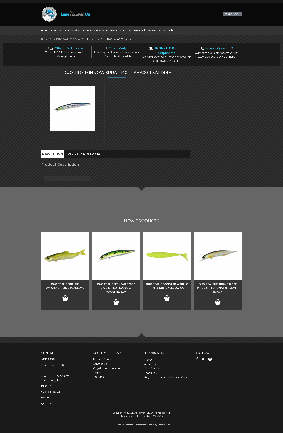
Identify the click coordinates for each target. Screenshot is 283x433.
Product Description (60, 164)
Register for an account (108, 368)
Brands (87, 30)
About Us (56, 30)
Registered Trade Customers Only (165, 377)
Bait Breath (117, 30)
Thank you (150, 373)
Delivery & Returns (84, 153)
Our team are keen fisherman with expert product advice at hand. (217, 52)
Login (96, 372)
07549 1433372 (50, 391)
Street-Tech (166, 30)
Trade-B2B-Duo (71, 39)
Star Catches (72, 30)
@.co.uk (46, 403)
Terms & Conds (102, 359)
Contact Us (101, 30)
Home (44, 30)
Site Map (98, 376)
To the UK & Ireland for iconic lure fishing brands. (66, 52)
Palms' (152, 30)
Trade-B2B (55, 39)
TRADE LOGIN (232, 14)
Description (52, 153)
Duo (129, 30)
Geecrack (140, 30)
